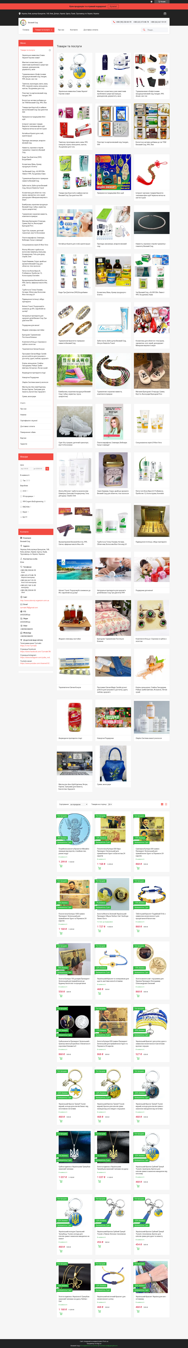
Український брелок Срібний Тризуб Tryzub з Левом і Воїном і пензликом (111, 1233)
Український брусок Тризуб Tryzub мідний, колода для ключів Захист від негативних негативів (73, 1106)
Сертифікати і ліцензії (28, 421)
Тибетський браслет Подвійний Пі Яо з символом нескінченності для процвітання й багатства (151, 916)
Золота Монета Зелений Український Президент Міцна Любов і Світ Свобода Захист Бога (112, 916)
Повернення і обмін (28, 432)
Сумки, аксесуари (104, 784)
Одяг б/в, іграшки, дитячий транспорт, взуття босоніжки (74, 444)
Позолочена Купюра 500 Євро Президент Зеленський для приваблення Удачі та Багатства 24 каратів (111, 852)
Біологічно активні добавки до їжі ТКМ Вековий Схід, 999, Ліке (151, 143)
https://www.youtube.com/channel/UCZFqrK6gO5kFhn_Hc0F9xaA (35, 663)
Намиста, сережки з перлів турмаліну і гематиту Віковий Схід (151, 245)
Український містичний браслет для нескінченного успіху (111, 1298)
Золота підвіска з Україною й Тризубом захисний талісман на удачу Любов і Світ (74, 1299)
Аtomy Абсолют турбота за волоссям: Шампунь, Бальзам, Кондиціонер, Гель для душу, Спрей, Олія (74, 493)
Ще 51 (25, 517)
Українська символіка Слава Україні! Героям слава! (73, 92)
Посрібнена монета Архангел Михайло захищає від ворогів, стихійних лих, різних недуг (74, 851)
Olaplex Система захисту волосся (149, 738)
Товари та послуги (42, 30)
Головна (26, 30)
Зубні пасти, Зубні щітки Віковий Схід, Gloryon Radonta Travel (111, 342)
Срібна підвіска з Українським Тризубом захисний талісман (74, 1168)
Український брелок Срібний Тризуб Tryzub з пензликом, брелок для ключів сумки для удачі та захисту (150, 1234)
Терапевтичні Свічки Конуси (70, 687)
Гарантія (23, 444)
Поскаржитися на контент (89, 1346)
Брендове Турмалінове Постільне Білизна (110, 640)
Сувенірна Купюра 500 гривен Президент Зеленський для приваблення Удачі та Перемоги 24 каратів (150, 852)
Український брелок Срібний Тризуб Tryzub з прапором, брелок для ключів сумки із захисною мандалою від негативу (151, 1170)
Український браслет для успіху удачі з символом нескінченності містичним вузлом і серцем (151, 1043)
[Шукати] (144, 30)
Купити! (113, 6)
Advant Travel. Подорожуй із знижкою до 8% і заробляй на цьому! (75, 591)
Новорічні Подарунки (105, 738)
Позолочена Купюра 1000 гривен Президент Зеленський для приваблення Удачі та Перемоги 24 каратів (72, 917)
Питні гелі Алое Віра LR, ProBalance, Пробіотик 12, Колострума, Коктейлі (150, 492)
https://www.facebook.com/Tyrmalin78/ (35, 652)
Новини (23, 415)
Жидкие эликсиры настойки (70, 639)
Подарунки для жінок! (144, 590)
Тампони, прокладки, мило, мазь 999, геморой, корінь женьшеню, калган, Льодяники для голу (73, 144)
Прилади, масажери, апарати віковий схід (112, 245)
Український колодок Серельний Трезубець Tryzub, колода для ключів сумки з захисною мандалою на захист (74, 1235)
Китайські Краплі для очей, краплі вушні (74, 244)
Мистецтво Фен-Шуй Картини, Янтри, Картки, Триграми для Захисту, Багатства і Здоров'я (73, 786)
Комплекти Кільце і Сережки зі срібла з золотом (151, 640)
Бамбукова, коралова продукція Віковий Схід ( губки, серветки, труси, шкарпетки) (75, 394)
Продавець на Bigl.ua (94, 1343)
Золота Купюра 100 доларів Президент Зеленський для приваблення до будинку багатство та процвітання (74, 981)
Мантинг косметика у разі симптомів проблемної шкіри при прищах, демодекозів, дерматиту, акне (111, 93)
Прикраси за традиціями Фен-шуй (110, 193)
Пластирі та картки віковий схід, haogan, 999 (113, 143)
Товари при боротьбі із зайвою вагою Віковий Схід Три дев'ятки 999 (73, 194)
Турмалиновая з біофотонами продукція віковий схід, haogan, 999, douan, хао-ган (150, 93)
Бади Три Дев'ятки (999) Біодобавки (73, 292)
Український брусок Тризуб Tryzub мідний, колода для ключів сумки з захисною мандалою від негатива (149, 1106)
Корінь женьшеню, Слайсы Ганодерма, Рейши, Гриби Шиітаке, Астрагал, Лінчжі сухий (151, 689)
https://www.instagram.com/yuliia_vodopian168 (35, 657)
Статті (22, 403)
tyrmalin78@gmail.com (29, 608)
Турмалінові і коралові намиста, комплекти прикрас (109, 393)
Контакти (74, 30)
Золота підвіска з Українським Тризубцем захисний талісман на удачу (112, 1168)
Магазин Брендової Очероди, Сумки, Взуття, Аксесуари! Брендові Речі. (150, 393)
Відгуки (23, 438)
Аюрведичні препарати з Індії (70, 738)
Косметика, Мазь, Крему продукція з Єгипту (111, 293)
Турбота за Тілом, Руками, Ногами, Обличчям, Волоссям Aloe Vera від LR (112, 543)
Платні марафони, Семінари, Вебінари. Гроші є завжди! (112, 444)
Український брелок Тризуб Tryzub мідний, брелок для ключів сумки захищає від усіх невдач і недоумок (111, 1106)
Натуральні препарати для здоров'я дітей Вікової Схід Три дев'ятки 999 (111, 591)
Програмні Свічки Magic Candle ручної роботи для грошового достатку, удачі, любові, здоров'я (112, 689)
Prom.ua (105, 1341)
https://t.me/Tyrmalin (28, 646)
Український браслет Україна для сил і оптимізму (151, 1298)
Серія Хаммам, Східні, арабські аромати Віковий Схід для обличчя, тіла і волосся (113, 492)
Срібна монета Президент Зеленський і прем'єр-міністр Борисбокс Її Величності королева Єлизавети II (74, 1043)
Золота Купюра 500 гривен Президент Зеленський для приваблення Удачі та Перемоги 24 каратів (112, 1043)
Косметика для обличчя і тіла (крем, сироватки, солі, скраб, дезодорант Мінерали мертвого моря (150, 343)
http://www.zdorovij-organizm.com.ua (34, 600)
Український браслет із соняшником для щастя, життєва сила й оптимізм (113, 980)
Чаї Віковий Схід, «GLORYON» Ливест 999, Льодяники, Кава (150, 293)
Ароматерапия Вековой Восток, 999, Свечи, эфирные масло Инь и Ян (73, 543)
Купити (61, 865)
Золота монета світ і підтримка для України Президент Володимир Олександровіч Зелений (150, 981)
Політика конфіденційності (108, 1346)
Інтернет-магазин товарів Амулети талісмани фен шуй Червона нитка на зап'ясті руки (150, 195)
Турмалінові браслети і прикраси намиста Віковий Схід (72, 342)
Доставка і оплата (91, 30)
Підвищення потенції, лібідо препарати (151, 542)
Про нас (61, 30)
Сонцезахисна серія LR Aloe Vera (149, 443)
